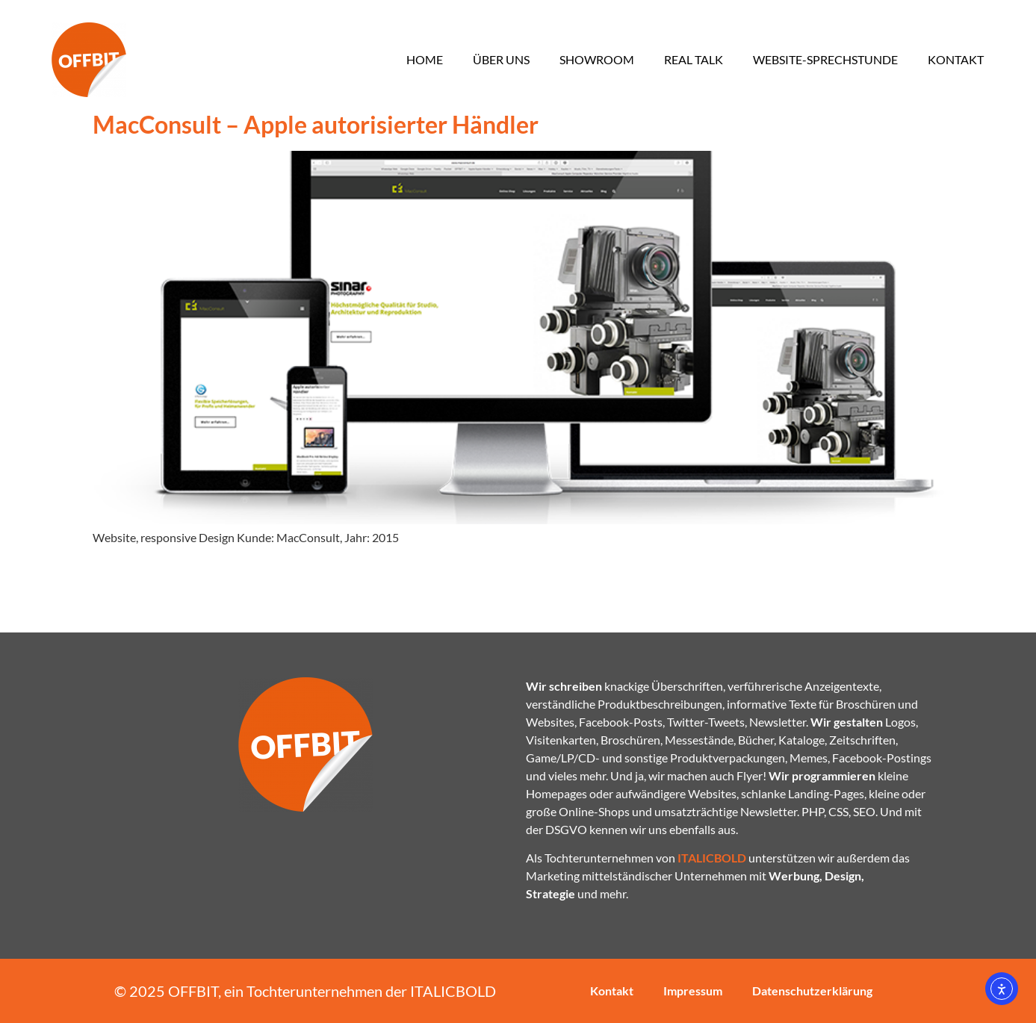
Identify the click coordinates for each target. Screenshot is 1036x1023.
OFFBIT (193, 991)
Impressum (692, 990)
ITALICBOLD (453, 991)
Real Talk (693, 59)
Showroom (596, 59)
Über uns (501, 59)
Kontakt (956, 59)
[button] (33, 990)
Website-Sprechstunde (825, 59)
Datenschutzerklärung (812, 990)
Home (424, 59)
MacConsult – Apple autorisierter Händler (316, 124)
